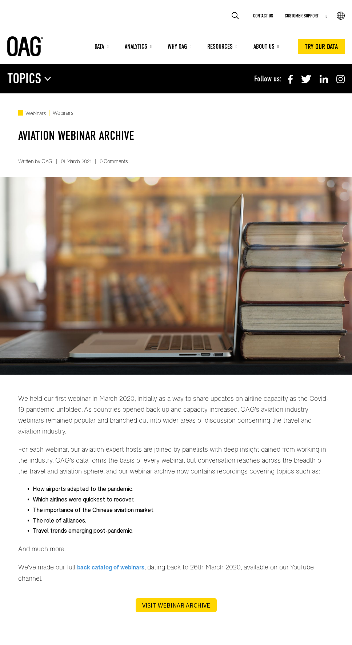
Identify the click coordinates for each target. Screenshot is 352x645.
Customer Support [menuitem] (302, 16)
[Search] (236, 15)
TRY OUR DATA (321, 46)
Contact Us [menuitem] (263, 16)
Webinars (35, 113)
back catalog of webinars (110, 567)
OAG (46, 161)
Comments (116, 161)
